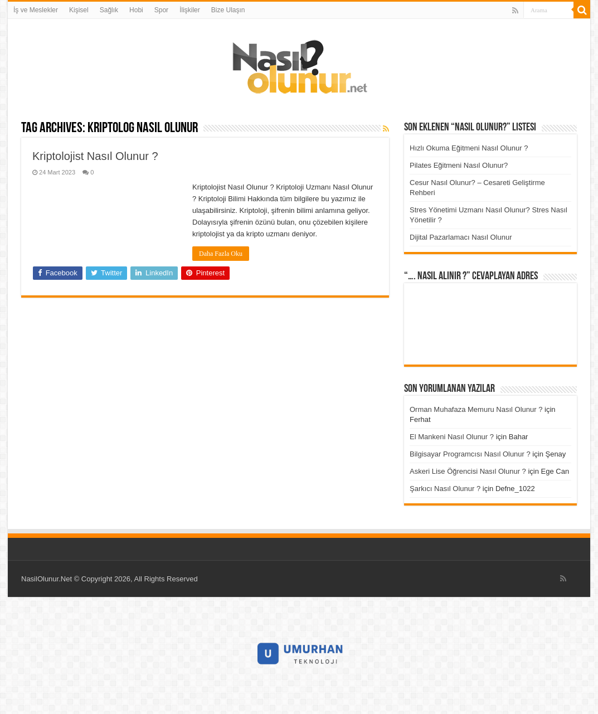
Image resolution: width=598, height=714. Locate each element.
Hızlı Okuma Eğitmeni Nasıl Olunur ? (469, 148)
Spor (161, 10)
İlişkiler (189, 10)
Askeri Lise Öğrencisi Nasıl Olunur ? (468, 471)
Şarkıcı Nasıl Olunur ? (445, 488)
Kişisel (79, 10)
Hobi (136, 10)
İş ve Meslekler (35, 10)
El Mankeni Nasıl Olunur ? (452, 437)
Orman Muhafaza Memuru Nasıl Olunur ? (476, 409)
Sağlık (109, 10)
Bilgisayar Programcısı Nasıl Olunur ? (470, 454)
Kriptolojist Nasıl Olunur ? (95, 156)
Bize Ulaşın (228, 10)
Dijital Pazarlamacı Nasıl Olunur (461, 237)
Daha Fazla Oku (220, 254)
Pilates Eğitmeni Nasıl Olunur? (459, 165)
